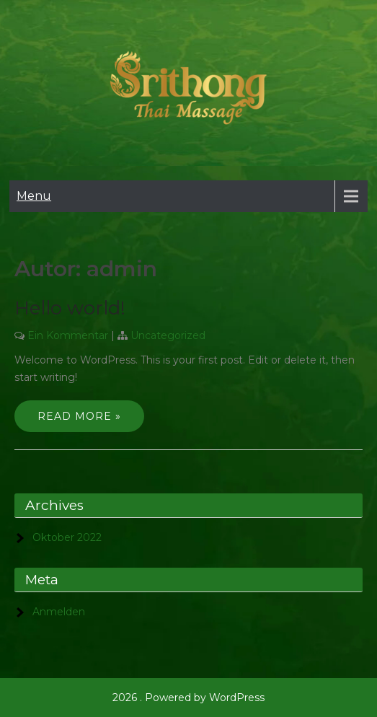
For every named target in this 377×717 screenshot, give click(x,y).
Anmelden (58, 611)
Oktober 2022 (67, 537)
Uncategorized (167, 335)
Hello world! (69, 308)
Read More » (79, 416)
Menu (34, 196)
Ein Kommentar (67, 335)
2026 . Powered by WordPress (188, 697)
